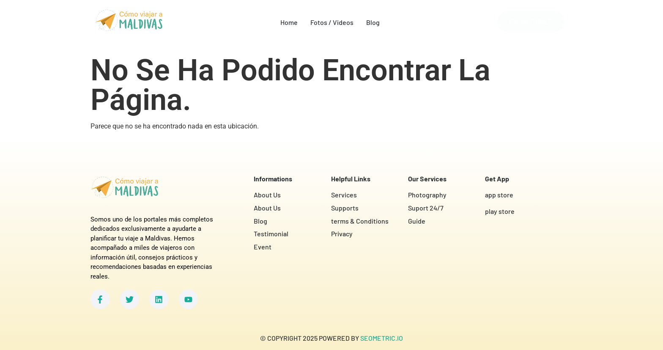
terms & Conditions (360, 221)
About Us (267, 195)
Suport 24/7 (426, 208)
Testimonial (271, 234)
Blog (373, 22)
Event (262, 247)
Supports (345, 208)
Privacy (342, 234)
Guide (416, 221)
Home (289, 22)
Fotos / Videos (331, 22)
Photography (427, 195)
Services (344, 195)
